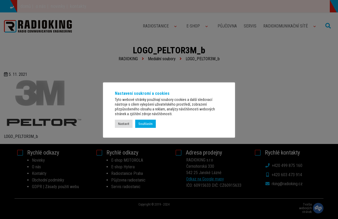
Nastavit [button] (123, 124)
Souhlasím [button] (145, 124)
